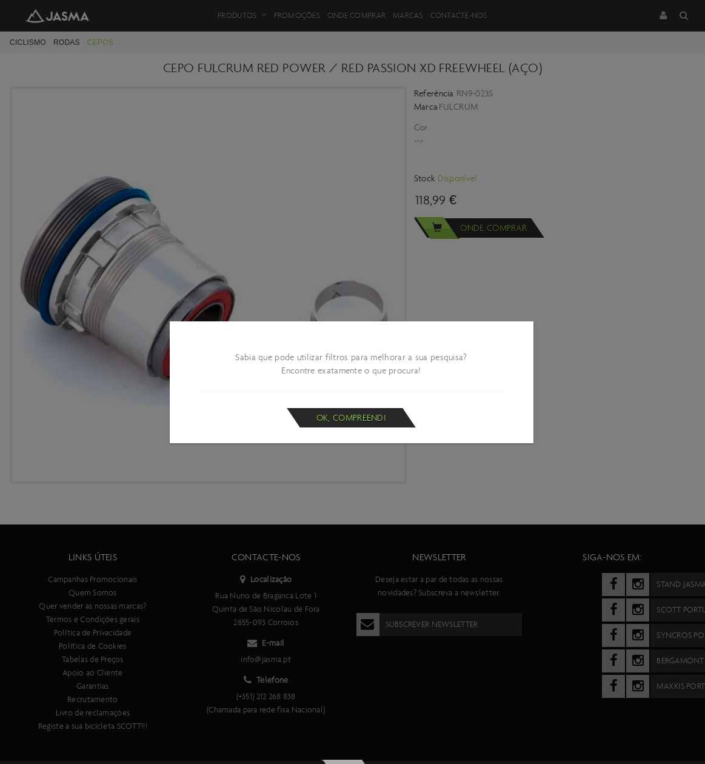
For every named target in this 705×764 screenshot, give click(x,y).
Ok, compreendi (351, 417)
